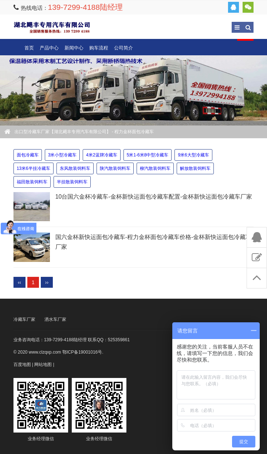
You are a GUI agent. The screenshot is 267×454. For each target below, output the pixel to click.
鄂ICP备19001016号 (82, 352)
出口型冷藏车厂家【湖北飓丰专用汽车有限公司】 (51, 27)
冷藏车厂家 (24, 319)
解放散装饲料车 (195, 168)
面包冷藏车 (28, 155)
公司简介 (123, 48)
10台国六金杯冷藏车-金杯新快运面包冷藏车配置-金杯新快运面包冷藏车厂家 (153, 197)
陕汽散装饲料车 (115, 168)
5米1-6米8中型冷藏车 (148, 155)
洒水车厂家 (55, 319)
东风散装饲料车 (75, 168)
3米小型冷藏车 (62, 155)
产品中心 (49, 48)
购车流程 (98, 48)
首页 (29, 48)
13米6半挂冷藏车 (33, 168)
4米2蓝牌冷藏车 (101, 155)
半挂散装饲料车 (72, 181)
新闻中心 (73, 48)
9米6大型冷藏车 (193, 155)
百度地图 (22, 364)
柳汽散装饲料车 (155, 168)
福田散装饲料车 (32, 181)
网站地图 (43, 364)
